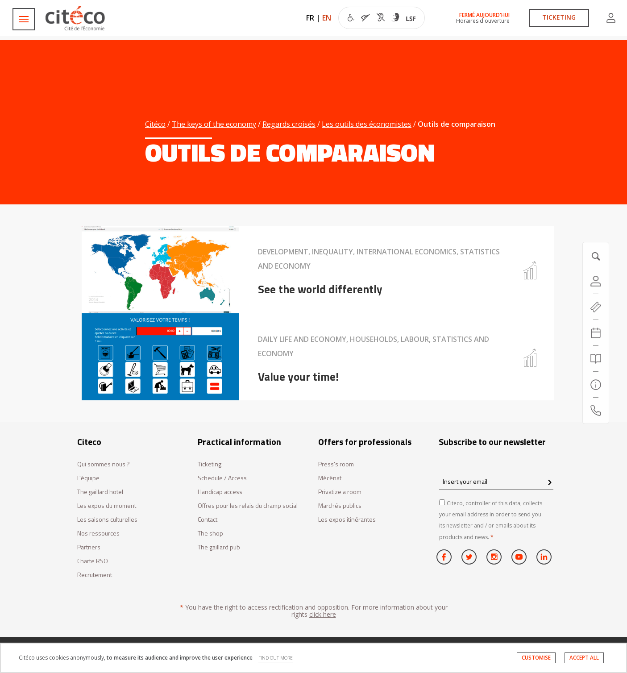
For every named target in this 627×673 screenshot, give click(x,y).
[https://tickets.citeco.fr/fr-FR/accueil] (596, 307)
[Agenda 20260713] (596, 333)
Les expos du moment (106, 506)
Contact (207, 519)
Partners (88, 547)
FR (310, 18)
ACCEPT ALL (584, 657)
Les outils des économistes (366, 124)
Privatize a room (339, 492)
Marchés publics (339, 506)
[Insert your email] (496, 481)
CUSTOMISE (536, 657)
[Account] (596, 281)
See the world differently (320, 289)
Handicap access (220, 492)
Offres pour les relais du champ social (248, 506)
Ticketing (209, 464)
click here (322, 614)
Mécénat (329, 478)
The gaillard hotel (100, 492)
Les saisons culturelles (107, 519)
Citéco (155, 124)
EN (326, 18)
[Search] (596, 359)
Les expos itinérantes (347, 519)
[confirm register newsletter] (549, 483)
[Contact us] (596, 411)
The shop (210, 533)
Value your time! (298, 376)
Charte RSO (92, 561)
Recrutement (94, 575)
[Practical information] (596, 385)
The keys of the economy (214, 124)
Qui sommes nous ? (103, 464)
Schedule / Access (222, 478)
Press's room (336, 464)
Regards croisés (289, 124)
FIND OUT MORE (275, 658)
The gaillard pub (219, 547)
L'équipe (88, 478)
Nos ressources (98, 533)
